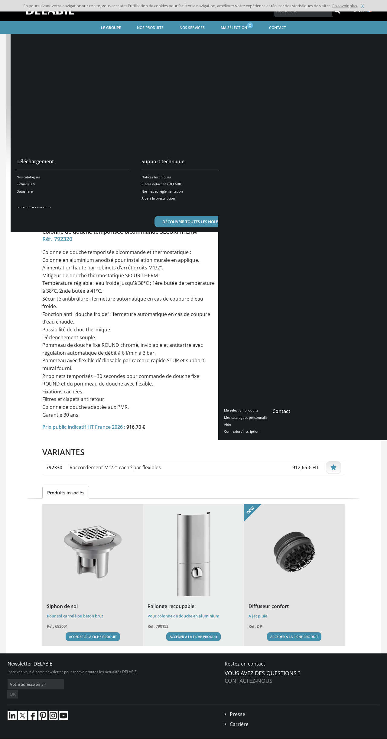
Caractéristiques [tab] (104, 201)
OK (103, 684)
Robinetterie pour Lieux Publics (90, 41)
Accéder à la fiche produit (93, 636)
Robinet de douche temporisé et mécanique (163, 41)
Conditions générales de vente (57, 734)
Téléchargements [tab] (150, 201)
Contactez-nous (248, 680)
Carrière (239, 715)
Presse (237, 705)
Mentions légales (99, 734)
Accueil (20, 41)
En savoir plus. (345, 5)
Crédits (123, 734)
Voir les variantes (70, 182)
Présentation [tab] (61, 201)
